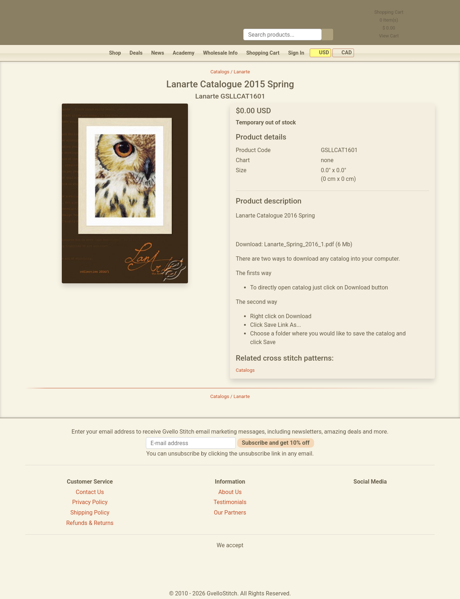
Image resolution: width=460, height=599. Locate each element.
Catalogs (245, 370)
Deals (136, 53)
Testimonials (229, 502)
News (157, 53)
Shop (115, 53)
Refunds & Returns (90, 523)
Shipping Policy (90, 512)
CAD (343, 53)
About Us (230, 492)
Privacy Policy (90, 502)
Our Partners (230, 512)
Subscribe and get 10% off (275, 442)
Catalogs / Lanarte (230, 71)
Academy (183, 53)
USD (320, 53)
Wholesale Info (220, 53)
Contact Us (90, 492)
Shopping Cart (263, 53)
